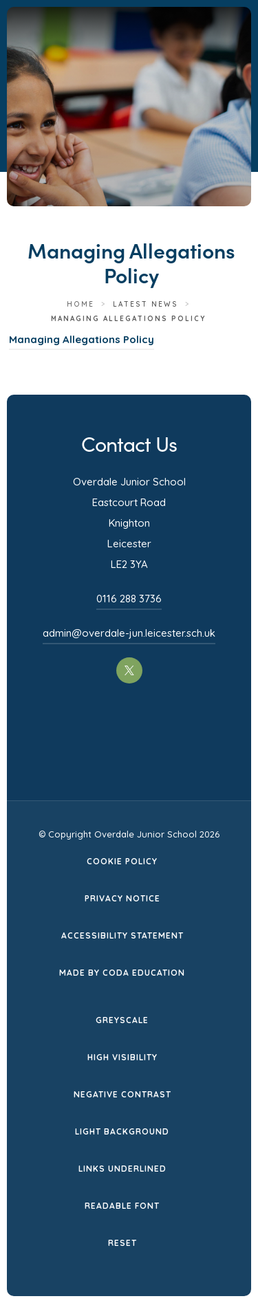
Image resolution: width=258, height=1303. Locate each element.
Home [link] (80, 304)
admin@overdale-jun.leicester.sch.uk (129, 632)
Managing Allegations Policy (81, 339)
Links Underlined (122, 1168)
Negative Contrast (122, 1094)
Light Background (122, 1131)
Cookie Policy (122, 861)
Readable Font (122, 1206)
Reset (122, 1243)
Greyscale (122, 1020)
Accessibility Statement (122, 935)
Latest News (145, 304)
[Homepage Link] (140, 56)
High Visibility (122, 1057)
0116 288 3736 (129, 598)
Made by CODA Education (122, 972)
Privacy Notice (122, 898)
